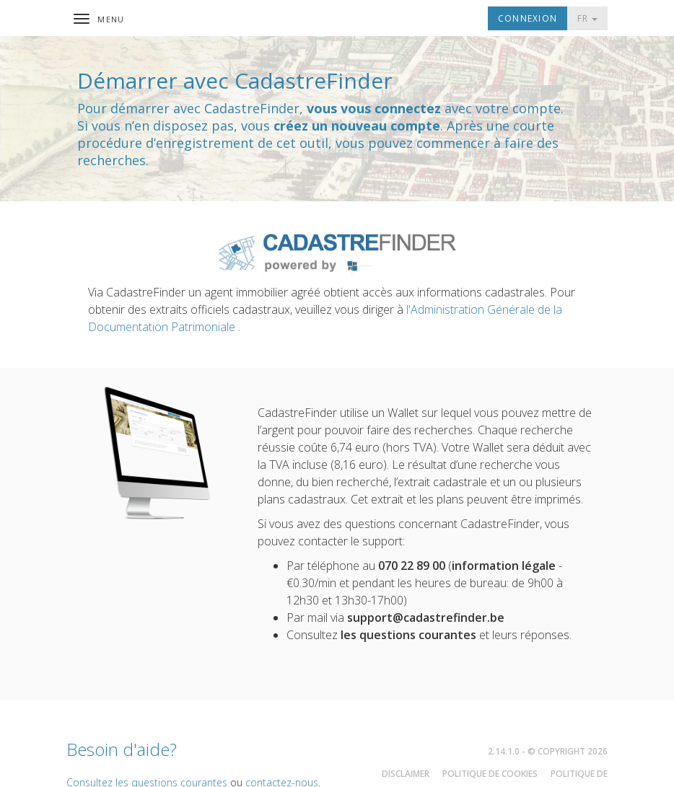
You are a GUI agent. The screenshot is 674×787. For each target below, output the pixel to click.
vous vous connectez (374, 108)
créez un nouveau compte (356, 125)
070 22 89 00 (411, 565)
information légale (504, 565)
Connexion (527, 18)
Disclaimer (405, 774)
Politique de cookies (490, 774)
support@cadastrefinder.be (425, 617)
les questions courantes (408, 635)
